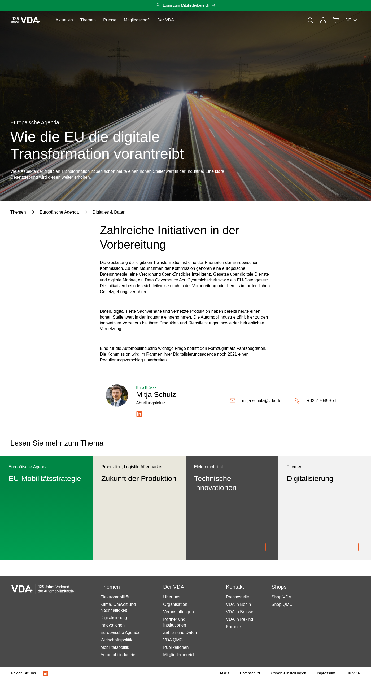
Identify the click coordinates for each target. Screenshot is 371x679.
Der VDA (165, 20)
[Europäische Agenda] (59, 212)
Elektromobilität (115, 597)
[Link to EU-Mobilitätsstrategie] (80, 547)
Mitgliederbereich (179, 654)
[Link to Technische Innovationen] (265, 547)
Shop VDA (281, 597)
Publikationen (176, 647)
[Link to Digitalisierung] (358, 547)
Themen (88, 20)
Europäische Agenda (120, 632)
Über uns (171, 597)
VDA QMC (173, 640)
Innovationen (113, 625)
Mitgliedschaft (137, 20)
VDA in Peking (239, 619)
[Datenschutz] (250, 673)
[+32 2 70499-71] (323, 401)
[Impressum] (326, 673)
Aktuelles (64, 20)
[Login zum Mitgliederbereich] (185, 5)
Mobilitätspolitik (115, 647)
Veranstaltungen (178, 612)
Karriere (233, 626)
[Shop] (335, 20)
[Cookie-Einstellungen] (288, 673)
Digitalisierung (114, 617)
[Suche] (310, 20)
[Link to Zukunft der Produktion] (173, 547)
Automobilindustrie (118, 654)
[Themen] (18, 212)
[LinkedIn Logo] (45, 673)
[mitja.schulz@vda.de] (259, 401)
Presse (109, 20)
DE (351, 20)
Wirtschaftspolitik (116, 640)
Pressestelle (237, 597)
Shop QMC (282, 604)
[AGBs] (224, 673)
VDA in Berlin (238, 604)
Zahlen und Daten (180, 632)
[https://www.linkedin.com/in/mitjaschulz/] (139, 414)
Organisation (175, 604)
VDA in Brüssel (240, 612)
